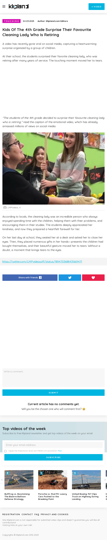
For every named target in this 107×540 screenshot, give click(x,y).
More (60, 451)
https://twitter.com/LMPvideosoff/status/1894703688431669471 (42, 261)
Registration (11, 514)
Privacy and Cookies (55, 514)
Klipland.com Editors (57, 21)
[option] (53, 485)
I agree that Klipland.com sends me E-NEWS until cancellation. (33, 451)
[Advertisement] (53, 89)
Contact (27, 514)
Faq (37, 514)
